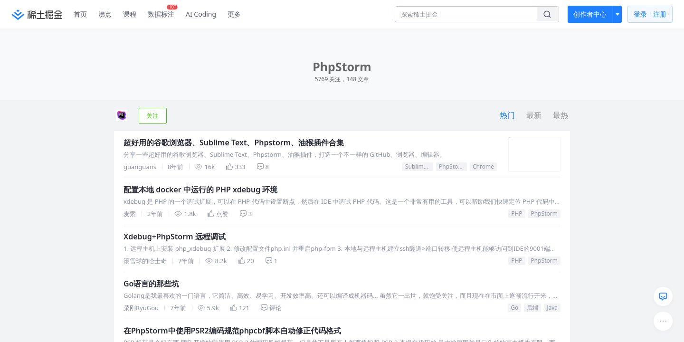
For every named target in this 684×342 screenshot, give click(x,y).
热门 (507, 115)
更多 (234, 14)
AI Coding (201, 14)
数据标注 (163, 12)
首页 (80, 14)
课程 (129, 14)
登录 (650, 14)
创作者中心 (590, 14)
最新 (534, 115)
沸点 (105, 14)
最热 (560, 115)
